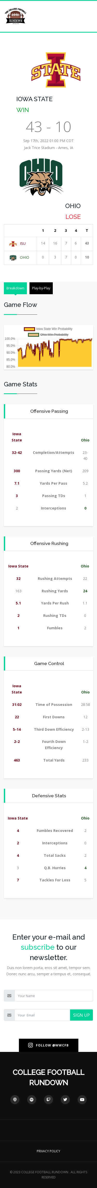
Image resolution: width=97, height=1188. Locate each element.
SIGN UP (81, 1015)
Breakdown (15, 288)
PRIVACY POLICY (48, 1151)
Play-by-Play (41, 288)
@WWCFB (60, 1045)
